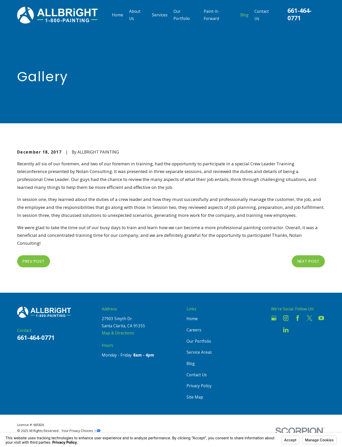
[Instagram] (286, 318)
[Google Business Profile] (274, 318)
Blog (190, 363)
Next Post (308, 261)
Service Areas (199, 352)
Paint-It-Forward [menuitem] (211, 14)
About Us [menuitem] (134, 14)
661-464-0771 (299, 14)
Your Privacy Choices (80, 430)
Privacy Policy (199, 386)
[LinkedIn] (286, 330)
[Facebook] (297, 318)
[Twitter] (309, 318)
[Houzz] (274, 330)
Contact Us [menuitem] (261, 14)
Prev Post (33, 261)
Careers (193, 330)
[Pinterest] (297, 330)
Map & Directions (118, 333)
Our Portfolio (198, 341)
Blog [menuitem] (244, 15)
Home (192, 318)
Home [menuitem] (117, 15)
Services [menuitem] (160, 15)
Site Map (194, 397)
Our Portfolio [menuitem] (181, 14)
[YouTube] (321, 318)
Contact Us (196, 375)
